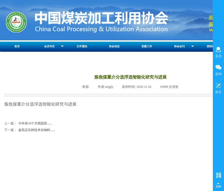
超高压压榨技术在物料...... (29, 130)
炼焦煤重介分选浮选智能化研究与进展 (40, 104)
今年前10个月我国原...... (28, 123)
